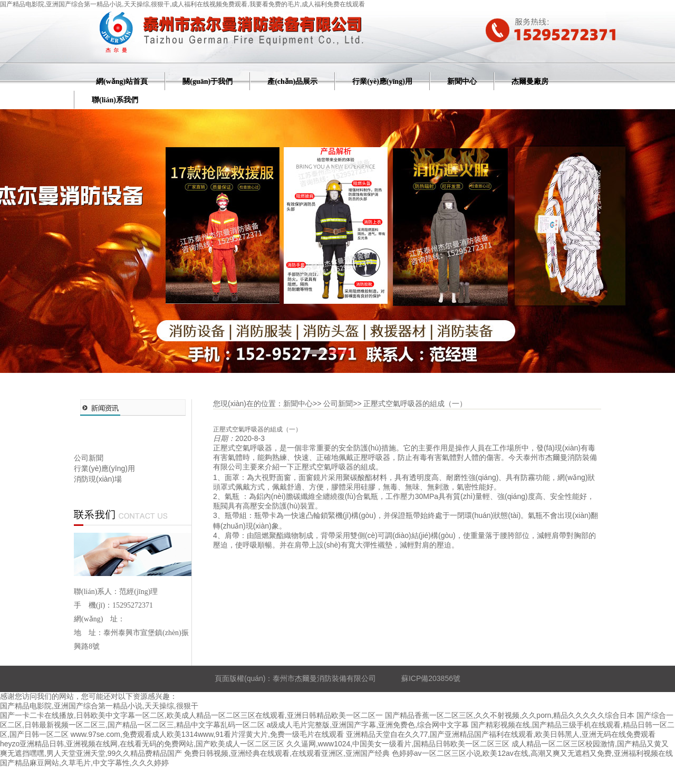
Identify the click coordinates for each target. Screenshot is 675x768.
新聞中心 (462, 81)
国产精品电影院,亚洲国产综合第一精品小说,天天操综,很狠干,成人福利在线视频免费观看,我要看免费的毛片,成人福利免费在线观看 (182, 4)
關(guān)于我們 (207, 81)
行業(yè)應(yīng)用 (382, 81)
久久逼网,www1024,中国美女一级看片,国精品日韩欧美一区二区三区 (397, 744)
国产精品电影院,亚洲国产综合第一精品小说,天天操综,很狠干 (99, 706)
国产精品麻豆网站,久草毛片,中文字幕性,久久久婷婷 (84, 763)
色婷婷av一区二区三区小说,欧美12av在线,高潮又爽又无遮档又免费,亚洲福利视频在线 (532, 753)
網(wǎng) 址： (99, 619)
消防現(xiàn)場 (98, 479)
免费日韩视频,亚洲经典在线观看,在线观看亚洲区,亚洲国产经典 (287, 753)
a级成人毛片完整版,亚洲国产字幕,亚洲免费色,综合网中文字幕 (368, 725)
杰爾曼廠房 (530, 81)
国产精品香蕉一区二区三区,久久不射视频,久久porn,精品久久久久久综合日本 (510, 715)
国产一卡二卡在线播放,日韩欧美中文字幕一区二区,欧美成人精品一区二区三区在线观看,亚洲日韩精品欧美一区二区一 (191, 715)
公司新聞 (88, 458)
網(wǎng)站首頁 (122, 81)
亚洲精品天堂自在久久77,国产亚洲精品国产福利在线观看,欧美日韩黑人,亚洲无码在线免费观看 (500, 734)
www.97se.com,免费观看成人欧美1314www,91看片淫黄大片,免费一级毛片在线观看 (207, 734)
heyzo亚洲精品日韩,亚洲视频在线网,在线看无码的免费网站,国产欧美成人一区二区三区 (142, 744)
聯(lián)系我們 (115, 100)
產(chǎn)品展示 (292, 81)
